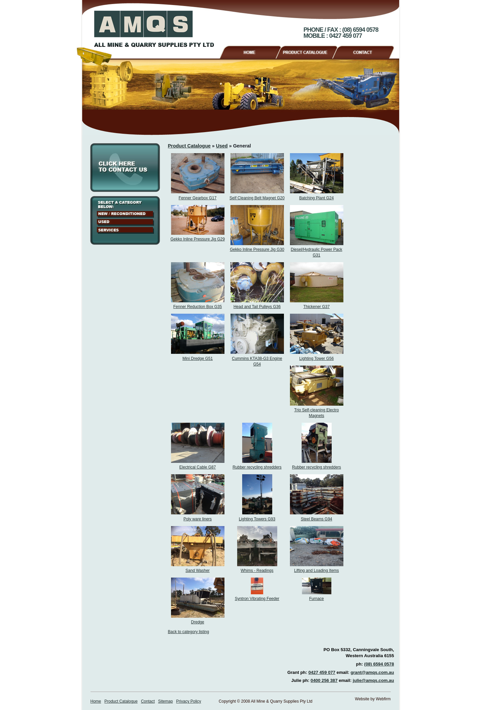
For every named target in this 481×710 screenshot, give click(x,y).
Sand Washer (197, 570)
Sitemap (165, 701)
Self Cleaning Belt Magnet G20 (257, 198)
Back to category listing (188, 631)
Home (250, 51)
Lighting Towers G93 (257, 519)
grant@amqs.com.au (372, 672)
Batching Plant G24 (316, 198)
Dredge (197, 622)
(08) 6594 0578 (379, 664)
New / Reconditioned (125, 214)
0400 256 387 (324, 680)
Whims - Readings (256, 570)
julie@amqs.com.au (373, 680)
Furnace (316, 598)
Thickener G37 (316, 306)
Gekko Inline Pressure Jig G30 (257, 249)
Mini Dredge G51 (197, 358)
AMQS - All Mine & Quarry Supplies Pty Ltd (154, 28)
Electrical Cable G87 (197, 467)
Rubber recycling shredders (257, 467)
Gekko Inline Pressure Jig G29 (197, 239)
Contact (366, 51)
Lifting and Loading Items (316, 570)
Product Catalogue (309, 51)
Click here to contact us (125, 167)
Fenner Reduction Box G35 (197, 306)
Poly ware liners (197, 519)
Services (125, 230)
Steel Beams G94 (316, 519)
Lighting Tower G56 (316, 358)
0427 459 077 (321, 672)
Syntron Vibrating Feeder (257, 598)
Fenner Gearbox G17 (197, 198)
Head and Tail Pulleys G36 (257, 306)
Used (125, 222)
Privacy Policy (188, 701)
